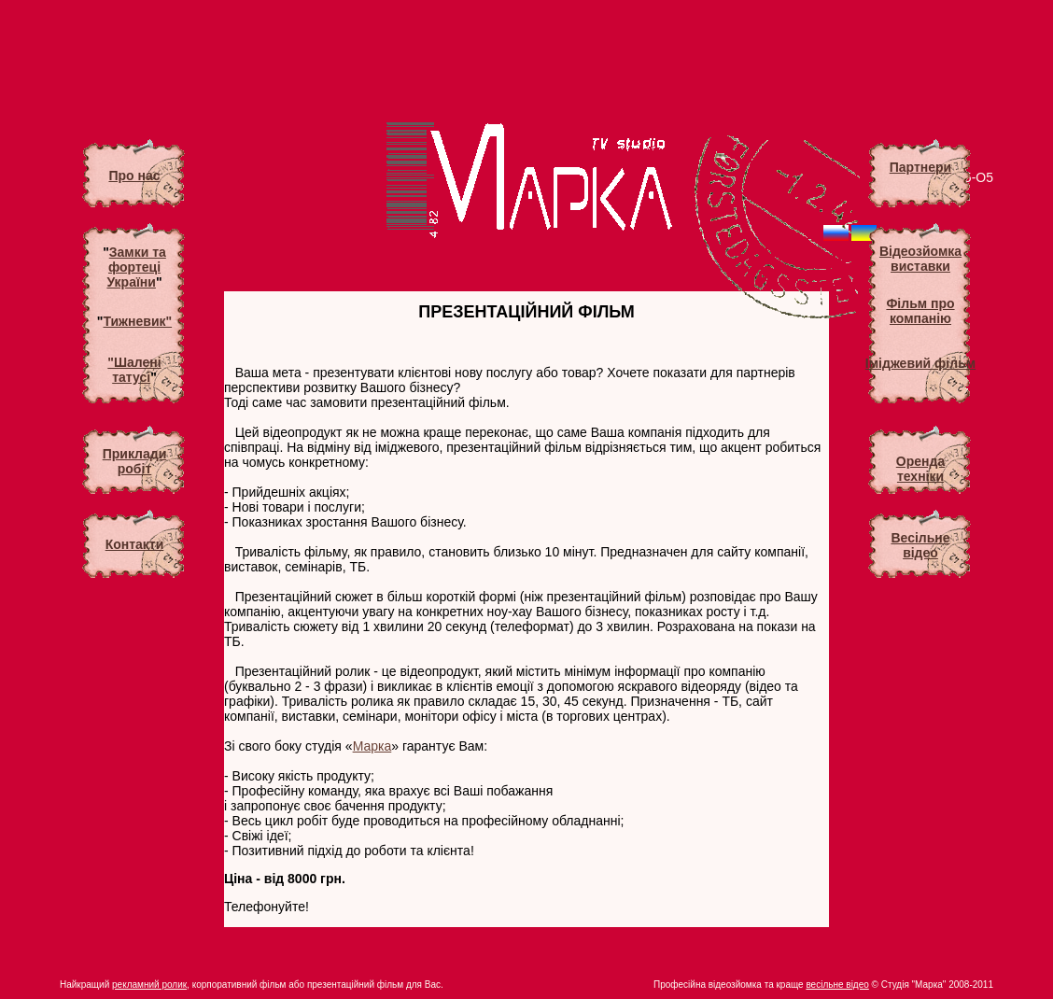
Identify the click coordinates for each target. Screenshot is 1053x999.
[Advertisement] (526, 56)
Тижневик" (137, 321)
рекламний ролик (149, 984)
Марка (372, 746)
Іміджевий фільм (920, 363)
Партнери (920, 167)
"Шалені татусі (134, 370)
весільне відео (837, 984)
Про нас (134, 175)
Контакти (134, 544)
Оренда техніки (920, 469)
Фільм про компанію (920, 311)
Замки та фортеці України (135, 267)
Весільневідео (920, 545)
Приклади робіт (135, 461)
